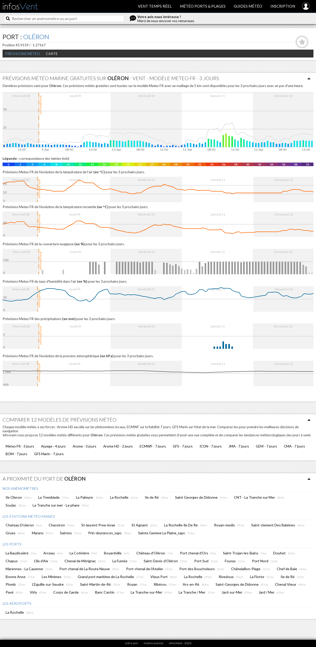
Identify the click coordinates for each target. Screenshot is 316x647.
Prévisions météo (22, 53)
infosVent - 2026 (180, 643)
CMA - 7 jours (294, 446)
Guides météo (248, 6)
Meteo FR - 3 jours (20, 446)
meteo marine (153, 643)
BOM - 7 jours (16, 454)
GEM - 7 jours (266, 446)
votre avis (131, 643)
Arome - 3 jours (84, 446)
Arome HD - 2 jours (118, 446)
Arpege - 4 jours (53, 446)
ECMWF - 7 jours (153, 446)
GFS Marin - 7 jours (49, 454)
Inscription (282, 6)
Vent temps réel (155, 6)
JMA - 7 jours (239, 446)
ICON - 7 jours (211, 446)
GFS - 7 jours (183, 446)
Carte (52, 53)
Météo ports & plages (203, 6)
